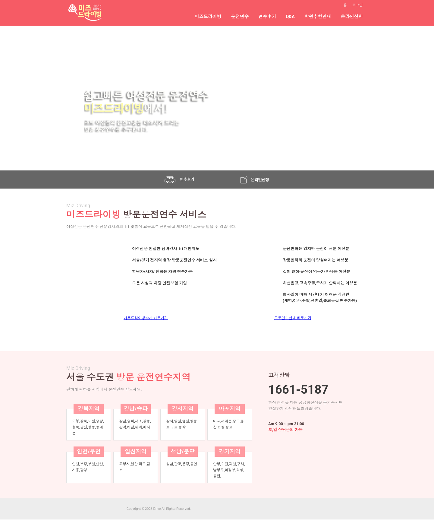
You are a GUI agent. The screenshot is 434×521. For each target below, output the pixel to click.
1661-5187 (298, 390)
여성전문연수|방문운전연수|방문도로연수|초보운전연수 (84, 13)
